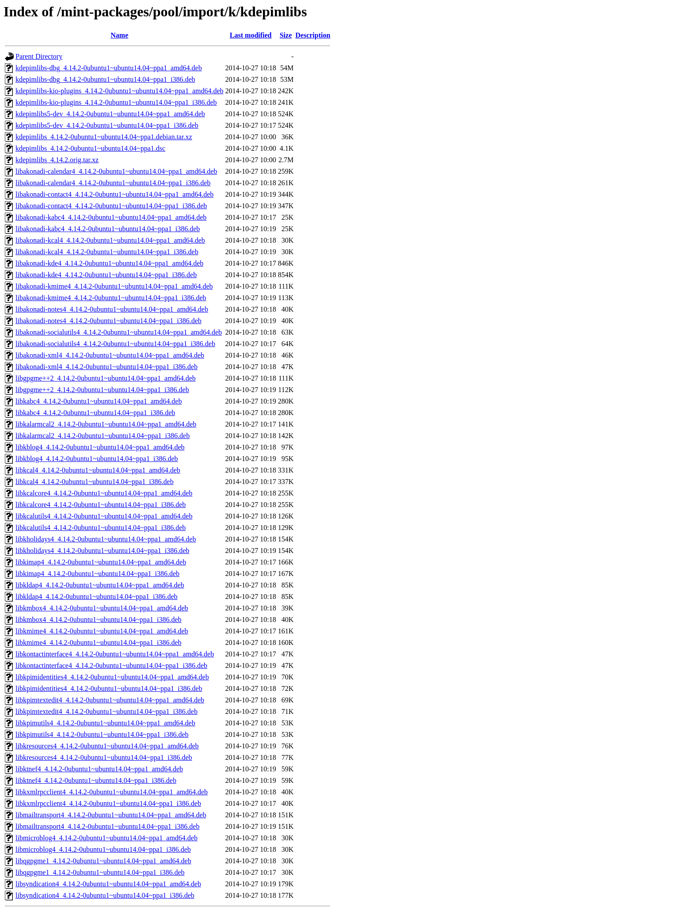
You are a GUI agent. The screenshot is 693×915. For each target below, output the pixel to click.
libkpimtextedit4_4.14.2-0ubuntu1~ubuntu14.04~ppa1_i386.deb (106, 711)
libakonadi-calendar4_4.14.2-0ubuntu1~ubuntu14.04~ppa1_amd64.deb (116, 171)
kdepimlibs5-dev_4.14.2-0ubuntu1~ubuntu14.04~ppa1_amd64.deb (110, 114)
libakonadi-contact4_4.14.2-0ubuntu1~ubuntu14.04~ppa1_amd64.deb (114, 194)
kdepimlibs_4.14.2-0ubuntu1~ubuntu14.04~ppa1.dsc (90, 148)
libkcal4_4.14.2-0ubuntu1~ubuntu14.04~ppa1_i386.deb (94, 481)
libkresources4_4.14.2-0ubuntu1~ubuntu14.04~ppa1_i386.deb (103, 757)
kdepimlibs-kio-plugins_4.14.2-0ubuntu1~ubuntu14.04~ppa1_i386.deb (116, 102)
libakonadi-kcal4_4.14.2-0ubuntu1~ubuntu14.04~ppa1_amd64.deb (110, 240)
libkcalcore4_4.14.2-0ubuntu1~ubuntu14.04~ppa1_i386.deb (100, 504)
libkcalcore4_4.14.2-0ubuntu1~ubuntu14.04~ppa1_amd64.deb (103, 493)
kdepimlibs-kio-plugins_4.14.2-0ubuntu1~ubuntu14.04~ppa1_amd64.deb (119, 91)
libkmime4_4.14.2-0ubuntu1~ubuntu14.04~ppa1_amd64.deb (101, 631)
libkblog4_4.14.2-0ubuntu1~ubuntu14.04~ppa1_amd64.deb (100, 447)
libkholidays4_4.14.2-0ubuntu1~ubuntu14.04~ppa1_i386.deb (102, 550)
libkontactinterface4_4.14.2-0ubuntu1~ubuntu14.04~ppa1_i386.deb (111, 665)
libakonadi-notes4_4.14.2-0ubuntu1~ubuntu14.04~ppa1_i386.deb (108, 320)
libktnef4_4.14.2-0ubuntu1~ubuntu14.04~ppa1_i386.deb (95, 780)
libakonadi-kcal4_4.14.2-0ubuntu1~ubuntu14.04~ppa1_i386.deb (106, 251)
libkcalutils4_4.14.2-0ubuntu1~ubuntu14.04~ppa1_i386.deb (100, 527)
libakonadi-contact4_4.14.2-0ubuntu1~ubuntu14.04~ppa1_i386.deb (111, 206)
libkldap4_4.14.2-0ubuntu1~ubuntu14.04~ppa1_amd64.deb (99, 585)
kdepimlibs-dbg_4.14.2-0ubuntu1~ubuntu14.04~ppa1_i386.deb (105, 79)
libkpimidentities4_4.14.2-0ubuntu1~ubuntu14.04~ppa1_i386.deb (108, 688)
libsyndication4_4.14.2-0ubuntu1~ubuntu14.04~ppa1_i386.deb (104, 895)
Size (286, 35)
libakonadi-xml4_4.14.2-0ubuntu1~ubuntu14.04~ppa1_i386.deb (106, 366)
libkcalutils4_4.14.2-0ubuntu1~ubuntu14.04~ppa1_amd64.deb (103, 516)
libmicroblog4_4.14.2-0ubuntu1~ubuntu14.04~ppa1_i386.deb (103, 849)
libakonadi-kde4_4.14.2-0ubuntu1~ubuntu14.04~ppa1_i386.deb (106, 274)
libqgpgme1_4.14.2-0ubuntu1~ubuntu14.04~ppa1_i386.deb (100, 872)
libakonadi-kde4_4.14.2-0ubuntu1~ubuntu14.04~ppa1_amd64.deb (109, 263)
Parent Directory (38, 56)
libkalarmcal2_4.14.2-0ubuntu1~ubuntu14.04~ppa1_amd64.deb (105, 424)
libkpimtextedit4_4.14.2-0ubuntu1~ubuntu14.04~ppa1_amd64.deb (109, 700)
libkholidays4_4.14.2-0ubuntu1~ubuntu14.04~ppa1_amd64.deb (105, 539)
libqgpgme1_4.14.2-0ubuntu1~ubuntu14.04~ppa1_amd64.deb (103, 861)
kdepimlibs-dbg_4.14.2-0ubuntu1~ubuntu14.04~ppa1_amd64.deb (108, 68)
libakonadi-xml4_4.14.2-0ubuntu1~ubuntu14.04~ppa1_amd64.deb (109, 355)
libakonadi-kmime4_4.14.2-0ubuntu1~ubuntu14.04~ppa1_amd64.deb (114, 286)
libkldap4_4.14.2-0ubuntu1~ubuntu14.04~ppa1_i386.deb (96, 596)
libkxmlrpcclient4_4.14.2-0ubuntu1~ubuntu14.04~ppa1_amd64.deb (111, 792)
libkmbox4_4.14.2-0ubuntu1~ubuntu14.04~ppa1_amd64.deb (101, 608)
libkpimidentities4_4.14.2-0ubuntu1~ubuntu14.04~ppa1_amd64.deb (112, 677)
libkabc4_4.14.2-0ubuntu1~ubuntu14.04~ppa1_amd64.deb (98, 401)
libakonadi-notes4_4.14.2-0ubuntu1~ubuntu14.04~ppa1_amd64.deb (111, 309)
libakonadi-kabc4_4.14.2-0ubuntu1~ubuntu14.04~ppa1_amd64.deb (110, 217)
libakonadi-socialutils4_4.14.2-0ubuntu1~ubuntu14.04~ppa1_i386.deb (115, 343)
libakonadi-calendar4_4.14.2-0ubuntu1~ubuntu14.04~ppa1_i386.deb (112, 183)
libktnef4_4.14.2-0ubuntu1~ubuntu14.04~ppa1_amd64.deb (99, 769)
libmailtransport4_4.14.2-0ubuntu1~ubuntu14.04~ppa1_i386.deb (107, 826)
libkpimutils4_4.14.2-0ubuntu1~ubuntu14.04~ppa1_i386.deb (102, 734)
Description (312, 35)
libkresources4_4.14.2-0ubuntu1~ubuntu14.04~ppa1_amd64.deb (107, 746)
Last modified (251, 35)
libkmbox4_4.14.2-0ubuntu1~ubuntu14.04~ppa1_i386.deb (98, 619)
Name (119, 35)
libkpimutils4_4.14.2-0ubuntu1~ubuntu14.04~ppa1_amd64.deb (105, 723)
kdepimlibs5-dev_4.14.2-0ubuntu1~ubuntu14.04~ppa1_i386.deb (106, 125)
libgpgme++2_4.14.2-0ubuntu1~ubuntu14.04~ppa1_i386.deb (102, 389)
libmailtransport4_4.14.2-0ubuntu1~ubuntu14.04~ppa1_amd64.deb (110, 815)
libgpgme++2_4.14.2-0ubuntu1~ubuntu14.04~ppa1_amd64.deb (105, 378)
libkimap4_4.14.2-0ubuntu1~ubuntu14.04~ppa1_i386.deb (97, 573)
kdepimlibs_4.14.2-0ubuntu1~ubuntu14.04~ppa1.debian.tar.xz (103, 137)
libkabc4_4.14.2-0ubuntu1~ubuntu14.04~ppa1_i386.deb (95, 412)
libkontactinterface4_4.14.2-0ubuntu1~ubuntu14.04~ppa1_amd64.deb (114, 654)
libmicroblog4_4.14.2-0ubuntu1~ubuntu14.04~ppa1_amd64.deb (106, 838)
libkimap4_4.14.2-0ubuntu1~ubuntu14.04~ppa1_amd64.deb (100, 562)
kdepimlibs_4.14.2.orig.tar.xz (57, 160)
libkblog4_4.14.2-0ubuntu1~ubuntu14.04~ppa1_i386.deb (96, 458)
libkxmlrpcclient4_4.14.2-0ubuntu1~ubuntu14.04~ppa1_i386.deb (108, 803)
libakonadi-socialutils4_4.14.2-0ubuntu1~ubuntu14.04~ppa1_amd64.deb (118, 332)
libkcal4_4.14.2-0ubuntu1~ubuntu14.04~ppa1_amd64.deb (97, 470)
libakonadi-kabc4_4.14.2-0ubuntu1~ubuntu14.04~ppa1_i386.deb (107, 229)
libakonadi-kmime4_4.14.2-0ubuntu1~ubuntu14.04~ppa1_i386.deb (110, 297)
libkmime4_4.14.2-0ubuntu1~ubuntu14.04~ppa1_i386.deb (98, 642)
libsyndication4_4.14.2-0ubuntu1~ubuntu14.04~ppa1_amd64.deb (108, 884)
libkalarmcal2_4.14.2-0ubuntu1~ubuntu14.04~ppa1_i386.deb (102, 435)
